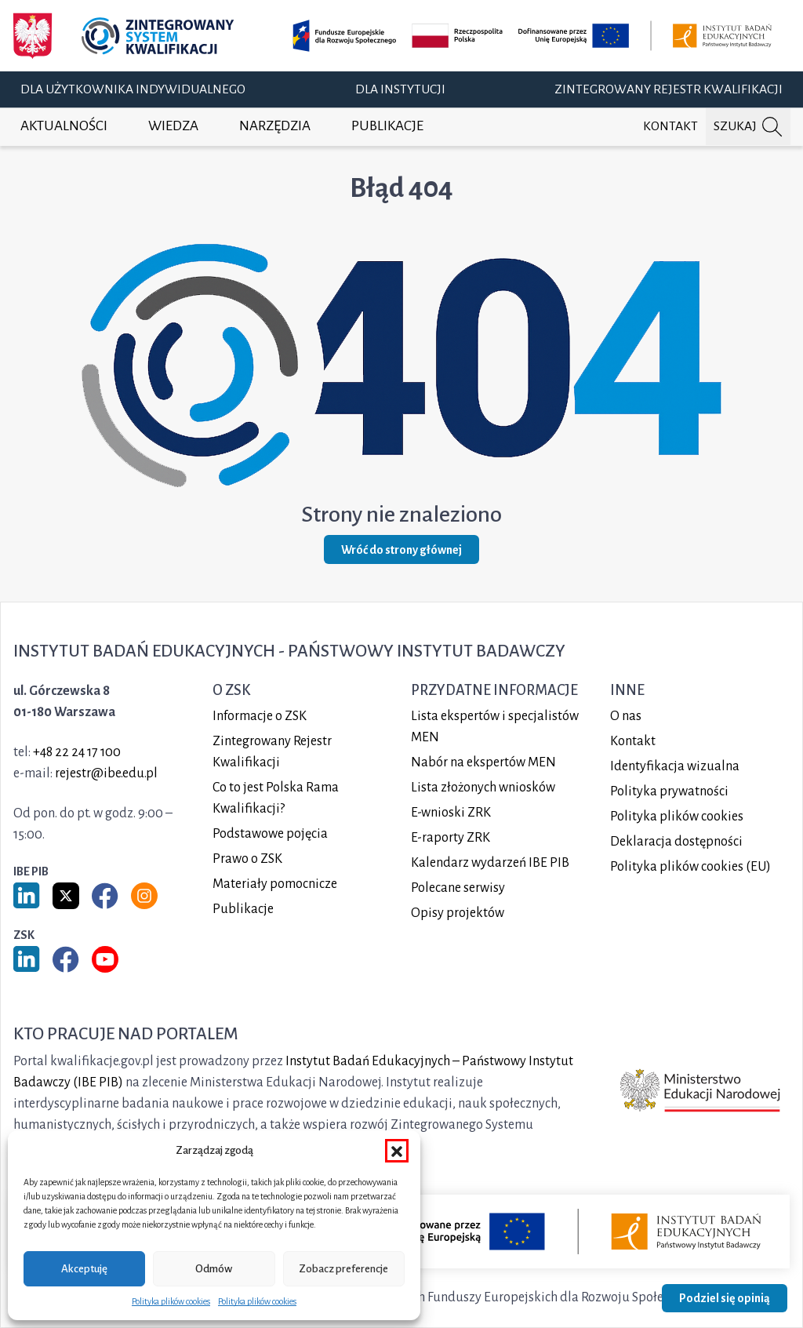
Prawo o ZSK (247, 859)
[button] (397, 1151)
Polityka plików (676, 817)
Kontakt (670, 126)
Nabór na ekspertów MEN (483, 762)
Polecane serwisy (458, 888)
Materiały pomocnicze (275, 884)
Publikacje (387, 125)
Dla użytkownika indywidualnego (132, 89)
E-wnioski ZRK (451, 813)
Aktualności (63, 125)
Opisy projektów (457, 913)
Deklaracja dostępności (676, 842)
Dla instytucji (400, 89)
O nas (625, 716)
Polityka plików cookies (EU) (690, 867)
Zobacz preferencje (343, 1269)
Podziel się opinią (724, 1298)
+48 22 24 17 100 (77, 752)
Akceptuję (84, 1269)
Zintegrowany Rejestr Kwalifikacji (668, 89)
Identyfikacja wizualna (674, 766)
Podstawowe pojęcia (270, 834)
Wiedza (173, 125)
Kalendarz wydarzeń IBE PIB (490, 863)
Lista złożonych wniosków (483, 787)
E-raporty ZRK (450, 838)
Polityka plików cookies (171, 1301)
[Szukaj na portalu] (748, 126)
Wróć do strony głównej (401, 550)
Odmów (213, 1269)
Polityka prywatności (669, 791)
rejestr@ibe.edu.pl (106, 773)
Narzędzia (275, 125)
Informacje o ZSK (260, 716)
